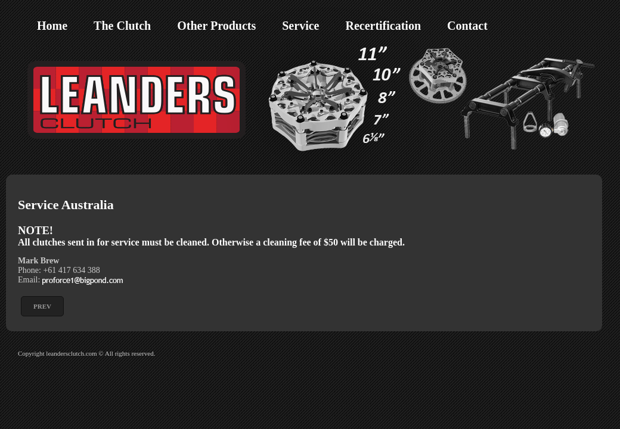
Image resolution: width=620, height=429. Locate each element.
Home (52, 25)
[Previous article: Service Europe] (42, 306)
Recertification (383, 25)
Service (300, 25)
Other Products (216, 25)
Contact (467, 25)
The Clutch (122, 25)
